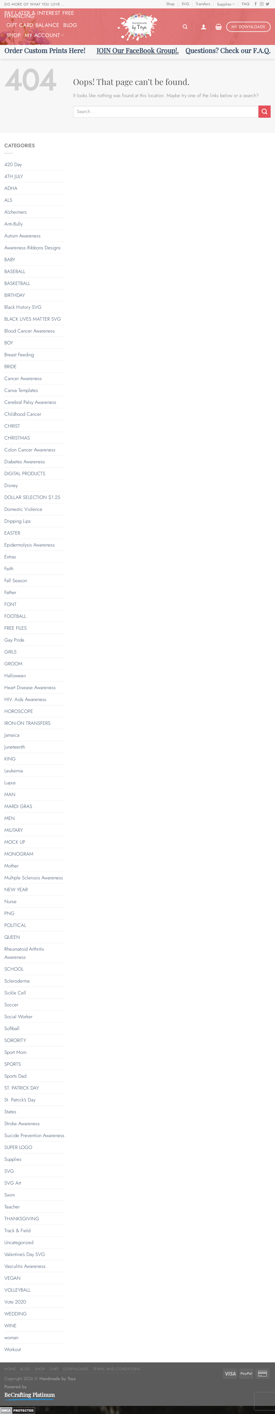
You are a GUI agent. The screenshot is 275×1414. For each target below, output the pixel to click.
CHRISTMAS (17, 437)
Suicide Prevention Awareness (34, 1135)
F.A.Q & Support (30, 46)
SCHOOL (13, 968)
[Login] (204, 26)
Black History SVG (22, 307)
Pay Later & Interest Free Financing (39, 14)
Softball (11, 1028)
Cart (54, 1369)
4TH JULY (13, 176)
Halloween (15, 675)
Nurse (10, 901)
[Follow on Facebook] (256, 4)
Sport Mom (15, 1052)
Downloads (76, 1369)
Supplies (226, 4)
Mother (11, 865)
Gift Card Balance (32, 25)
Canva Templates (21, 390)
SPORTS (12, 1064)
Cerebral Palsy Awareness (30, 402)
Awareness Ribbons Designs (32, 247)
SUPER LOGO (18, 1147)
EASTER (12, 532)
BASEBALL (14, 271)
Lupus (10, 782)
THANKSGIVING (21, 1218)
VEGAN (12, 1278)
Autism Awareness (22, 235)
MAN (9, 794)
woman (11, 1337)
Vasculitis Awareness (25, 1266)
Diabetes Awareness (24, 461)
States (10, 1111)
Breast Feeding (19, 354)
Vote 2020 (15, 1301)
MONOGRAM (18, 853)
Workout (12, 1349)
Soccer (11, 1004)
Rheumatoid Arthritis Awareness (24, 953)
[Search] (185, 26)
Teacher (12, 1206)
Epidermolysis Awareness (29, 544)
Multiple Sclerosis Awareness (33, 877)
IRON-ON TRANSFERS (27, 723)
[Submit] (264, 111)
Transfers (203, 4)
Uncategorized (18, 1242)
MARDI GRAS (18, 806)
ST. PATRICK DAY (21, 1087)
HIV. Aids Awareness (25, 699)
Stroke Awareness (22, 1123)
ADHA (10, 188)
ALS (8, 200)
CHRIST (12, 425)
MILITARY (13, 830)
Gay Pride (14, 639)
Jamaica (11, 734)
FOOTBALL (15, 616)
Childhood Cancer (22, 414)
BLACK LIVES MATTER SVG (32, 318)
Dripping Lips (17, 521)
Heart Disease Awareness (30, 687)
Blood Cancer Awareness (29, 330)
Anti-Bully (13, 223)
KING (10, 758)
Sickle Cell (15, 992)
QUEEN (12, 937)
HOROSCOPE (18, 711)
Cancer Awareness (23, 378)
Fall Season (15, 580)
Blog (70, 25)
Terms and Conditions (116, 1369)
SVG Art (12, 1182)
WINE (10, 1325)
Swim (9, 1194)
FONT (10, 604)
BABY (9, 259)
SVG (185, 4)
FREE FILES (15, 628)
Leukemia (13, 770)
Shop (170, 4)
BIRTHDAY (14, 295)
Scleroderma (17, 980)
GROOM (13, 663)
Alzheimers (15, 211)
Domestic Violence (23, 509)
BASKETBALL (17, 283)
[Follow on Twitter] (267, 4)
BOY (8, 342)
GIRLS (10, 651)
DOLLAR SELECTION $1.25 (32, 497)
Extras (10, 556)
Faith (8, 568)
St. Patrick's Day (19, 1099)
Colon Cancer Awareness (29, 449)
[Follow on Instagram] (262, 4)
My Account (44, 35)
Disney (11, 485)
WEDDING (15, 1313)
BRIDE (10, 366)
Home (10, 1369)
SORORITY (15, 1040)
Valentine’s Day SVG (24, 1254)
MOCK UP (14, 841)
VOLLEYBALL (17, 1289)
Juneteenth (14, 746)
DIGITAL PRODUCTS (24, 473)
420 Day (13, 164)
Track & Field (17, 1230)
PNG (9, 913)
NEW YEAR (16, 889)
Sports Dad (15, 1075)
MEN (9, 818)
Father (10, 592)
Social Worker (18, 1016)
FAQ (245, 4)
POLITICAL (15, 925)
